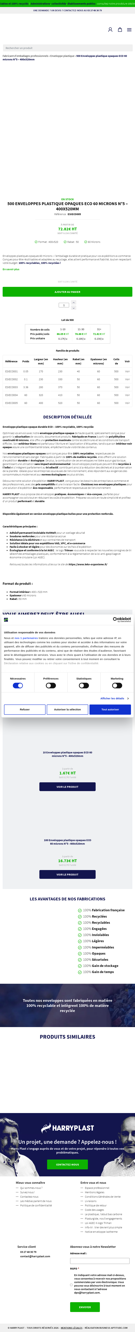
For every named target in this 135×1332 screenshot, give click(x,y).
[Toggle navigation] (129, 29)
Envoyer (85, 1307)
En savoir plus (11, 269)
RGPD (74, 1268)
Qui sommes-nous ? (31, 1188)
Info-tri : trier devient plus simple (103, 1227)
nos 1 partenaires (26, 638)
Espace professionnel (97, 1188)
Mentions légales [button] (71, 1327)
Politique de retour (96, 1205)
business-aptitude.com (113, 1327)
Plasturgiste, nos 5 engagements (103, 1218)
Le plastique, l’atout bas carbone (103, 1214)
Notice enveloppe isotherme (101, 1231)
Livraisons (90, 1201)
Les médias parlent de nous (36, 1201)
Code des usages (94, 1209)
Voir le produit (67, 786)
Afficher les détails (112, 698)
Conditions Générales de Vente (103, 1196)
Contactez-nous (29, 1196)
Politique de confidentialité (36, 1205)
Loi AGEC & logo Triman (98, 1223)
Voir (127, 371)
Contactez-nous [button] (67, 1164)
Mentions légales (94, 1192)
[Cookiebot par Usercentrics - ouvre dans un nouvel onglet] (115, 619)
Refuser (25, 709)
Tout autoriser (110, 709)
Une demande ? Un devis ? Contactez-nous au (67, 10)
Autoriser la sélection (67, 709)
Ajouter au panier (67, 292)
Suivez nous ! (27, 1192)
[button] (110, 29)
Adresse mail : (78, 1253)
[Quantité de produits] (64, 305)
